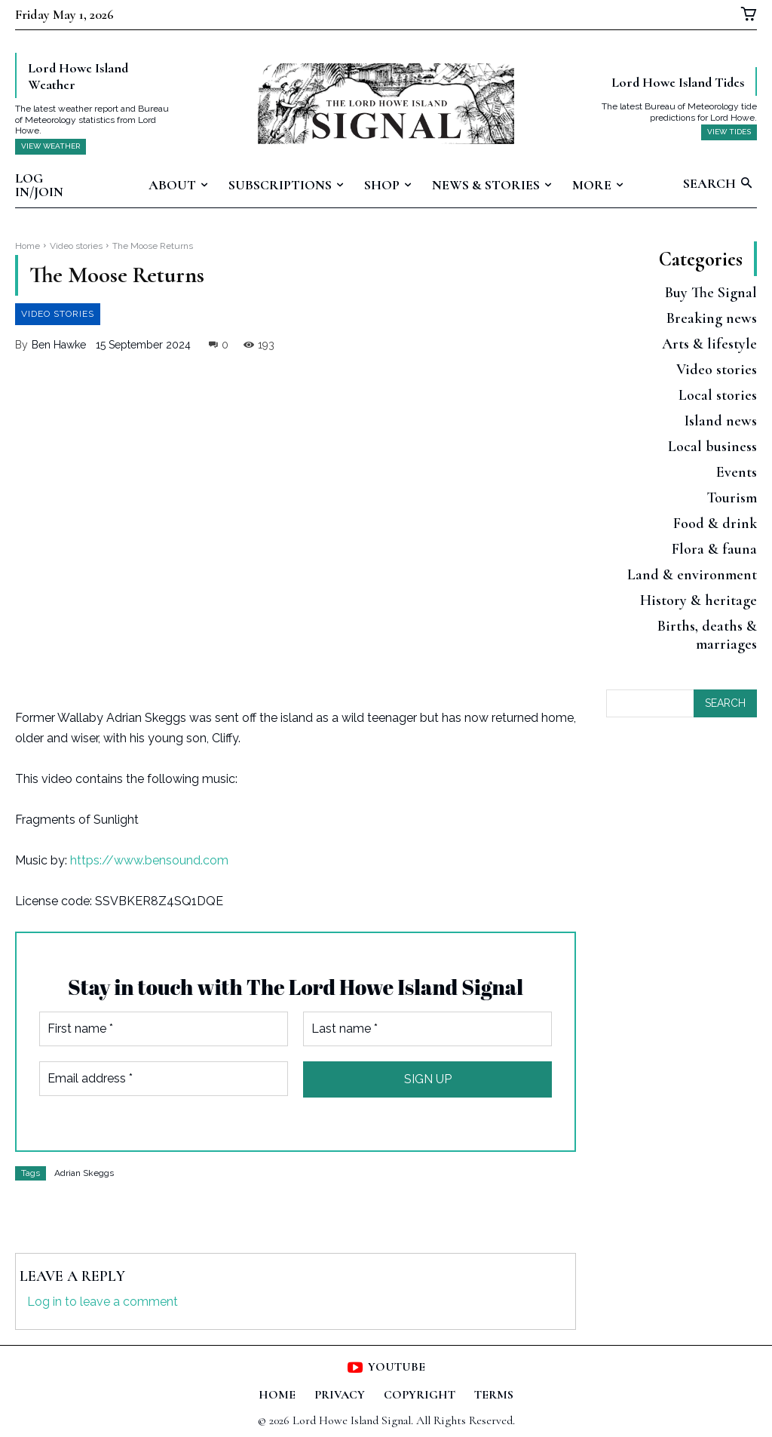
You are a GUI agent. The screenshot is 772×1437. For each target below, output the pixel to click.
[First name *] (163, 1029)
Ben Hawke (59, 345)
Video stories (76, 246)
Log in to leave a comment (102, 1301)
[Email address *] (163, 1078)
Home (27, 246)
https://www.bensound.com (149, 860)
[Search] (725, 707)
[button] (720, 184)
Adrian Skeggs (84, 1173)
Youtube (396, 1366)
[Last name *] (427, 1029)
